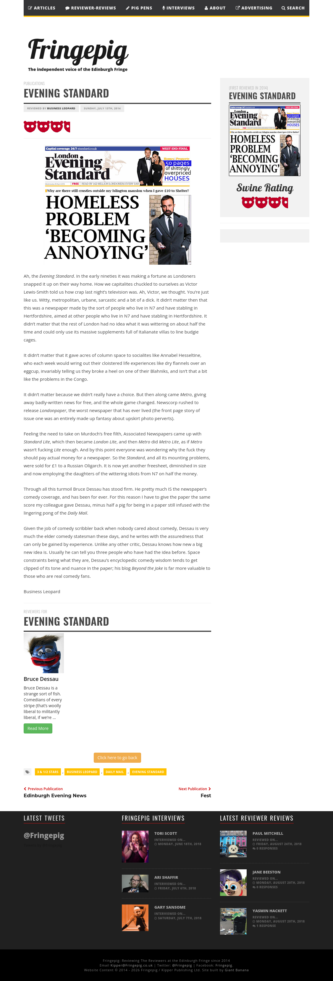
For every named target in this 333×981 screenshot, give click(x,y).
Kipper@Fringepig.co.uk (132, 965)
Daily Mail (115, 772)
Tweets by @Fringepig (43, 845)
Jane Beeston (267, 872)
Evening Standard (148, 772)
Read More (38, 728)
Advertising (254, 8)
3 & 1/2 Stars (48, 772)
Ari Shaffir (166, 877)
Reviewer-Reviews (90, 8)
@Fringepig (182, 965)
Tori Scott (165, 833)
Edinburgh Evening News (55, 795)
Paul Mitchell (268, 833)
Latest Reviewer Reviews (257, 818)
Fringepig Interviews (153, 818)
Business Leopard (61, 108)
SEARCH (293, 8)
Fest (206, 795)
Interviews (178, 8)
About (215, 8)
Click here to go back (117, 757)
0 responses (265, 848)
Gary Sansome (169, 907)
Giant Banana (237, 970)
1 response (264, 926)
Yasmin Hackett (270, 910)
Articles (41, 8)
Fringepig (224, 965)
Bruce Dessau (41, 678)
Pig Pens (139, 8)
